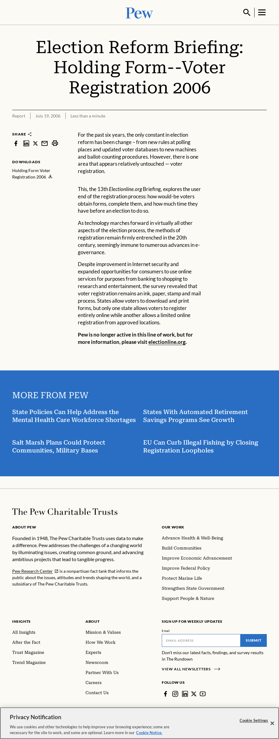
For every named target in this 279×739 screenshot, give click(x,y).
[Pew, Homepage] (139, 12)
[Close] (272, 723)
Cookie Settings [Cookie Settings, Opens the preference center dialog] (254, 720)
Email (166, 630)
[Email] (201, 639)
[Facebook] (165, 693)
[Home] (65, 511)
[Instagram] (175, 693)
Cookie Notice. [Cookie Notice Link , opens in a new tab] (149, 732)
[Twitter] (194, 693)
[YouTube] (202, 693)
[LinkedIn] (185, 693)
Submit (254, 639)
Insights (21, 620)
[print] (55, 142)
